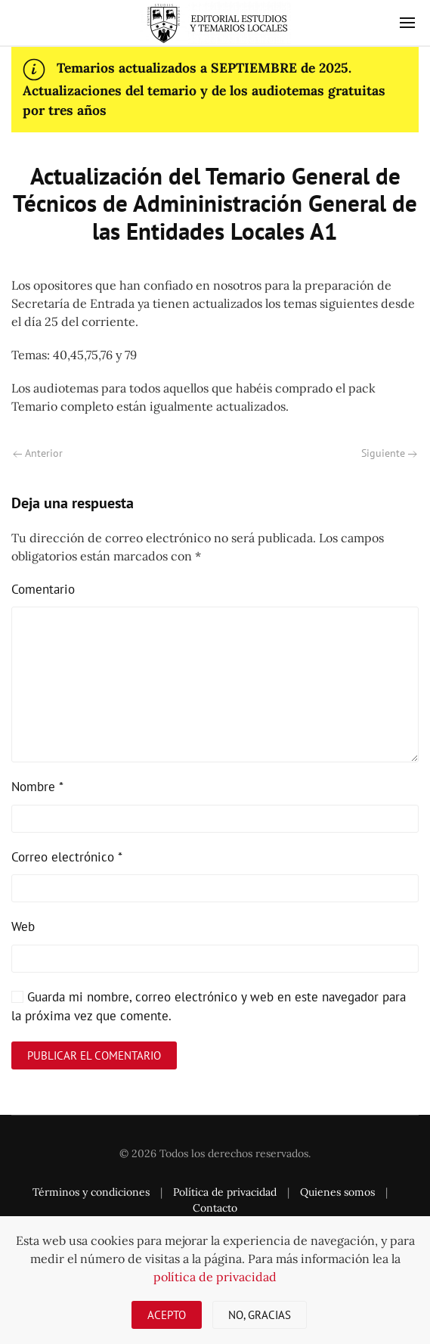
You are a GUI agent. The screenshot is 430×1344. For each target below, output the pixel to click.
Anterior (38, 453)
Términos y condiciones (91, 1192)
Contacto (215, 1208)
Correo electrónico (66, 857)
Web (23, 926)
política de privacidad (215, 1276)
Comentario (43, 589)
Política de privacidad (225, 1192)
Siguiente (389, 453)
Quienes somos (337, 1192)
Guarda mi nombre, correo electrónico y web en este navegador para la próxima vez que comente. (208, 1007)
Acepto (166, 1315)
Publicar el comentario (94, 1055)
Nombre (37, 786)
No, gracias (259, 1315)
